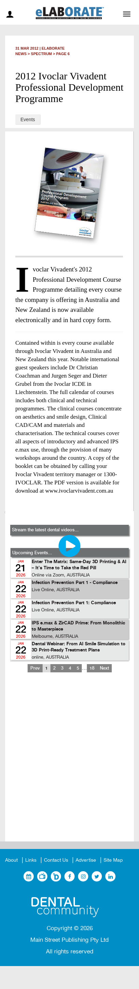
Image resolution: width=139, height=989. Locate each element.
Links (30, 860)
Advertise (86, 860)
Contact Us (56, 860)
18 (92, 668)
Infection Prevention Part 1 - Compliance (75, 583)
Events (27, 119)
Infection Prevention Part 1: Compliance (74, 603)
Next (104, 668)
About (11, 860)
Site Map (113, 860)
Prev (35, 668)
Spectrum (41, 54)
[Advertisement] (69, 762)
